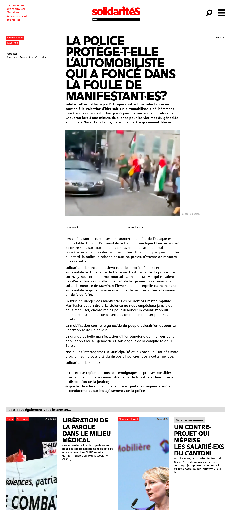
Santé (10, 419)
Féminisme (22, 419)
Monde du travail (128, 419)
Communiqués (15, 38)
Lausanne (12, 43)
